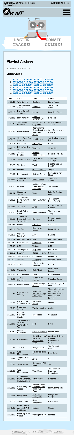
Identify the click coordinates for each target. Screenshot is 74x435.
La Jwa (35, 408)
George (67, 3)
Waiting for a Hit (39, 415)
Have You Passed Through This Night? (39, 293)
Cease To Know (39, 253)
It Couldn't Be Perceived (38, 264)
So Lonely (36, 106)
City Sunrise (37, 379)
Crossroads (37, 315)
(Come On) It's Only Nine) (38, 123)
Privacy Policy (56, 432)
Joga (34, 359)
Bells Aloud (37, 270)
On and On (37, 256)
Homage (36, 219)
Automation (11, 68)
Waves (35, 193)
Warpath (36, 148)
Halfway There (38, 174)
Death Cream (38, 180)
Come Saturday (39, 200)
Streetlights (37, 143)
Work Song (37, 371)
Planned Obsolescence (38, 154)
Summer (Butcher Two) (38, 118)
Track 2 (35, 274)
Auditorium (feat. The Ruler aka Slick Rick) (39, 186)
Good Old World (39, 169)
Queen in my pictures (37, 279)
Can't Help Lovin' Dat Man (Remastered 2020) (39, 339)
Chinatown (36, 243)
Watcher (35, 246)
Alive (34, 235)
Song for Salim (38, 347)
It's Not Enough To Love (38, 284)
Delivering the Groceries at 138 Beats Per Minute (39, 131)
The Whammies (39, 308)
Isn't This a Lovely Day (37, 395)
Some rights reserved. (43, 432)
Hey (34, 239)
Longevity (36, 260)
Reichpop (36, 102)
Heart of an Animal (37, 229)
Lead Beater (37, 139)
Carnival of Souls (39, 332)
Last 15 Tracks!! (22, 42)
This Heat (36, 224)
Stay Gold (36, 249)
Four (34, 324)
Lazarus (35, 112)
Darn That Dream (36, 302)
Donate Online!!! (53, 42)
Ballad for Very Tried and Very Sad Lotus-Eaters (38, 387)
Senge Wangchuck (37, 401)
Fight (34, 207)
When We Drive (39, 212)
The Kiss (36, 165)
